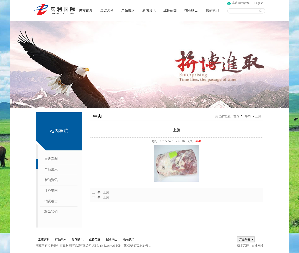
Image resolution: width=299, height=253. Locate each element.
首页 (236, 116)
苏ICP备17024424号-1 (137, 245)
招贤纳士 (191, 10)
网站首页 (85, 10)
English (258, 3)
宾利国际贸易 (241, 3)
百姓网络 (257, 245)
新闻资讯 (149, 10)
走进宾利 (106, 10)
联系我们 (212, 10)
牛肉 (248, 116)
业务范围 (170, 10)
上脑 (106, 192)
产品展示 (128, 10)
